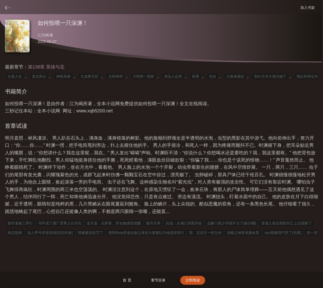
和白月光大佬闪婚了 (270, 76)
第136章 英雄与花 (46, 66)
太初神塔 (115, 76)
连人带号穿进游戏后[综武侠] (50, 233)
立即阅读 (192, 280)
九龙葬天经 (89, 76)
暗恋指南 (15, 233)
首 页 (127, 280)
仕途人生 (15, 76)
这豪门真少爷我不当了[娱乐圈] (231, 223)
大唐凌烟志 (235, 76)
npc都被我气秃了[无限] (283, 233)
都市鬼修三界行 (20, 223)
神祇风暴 (63, 76)
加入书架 (308, 7)
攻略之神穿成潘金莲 (243, 233)
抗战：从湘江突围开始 (184, 223)
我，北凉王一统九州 (205, 233)
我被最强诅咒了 (90, 233)
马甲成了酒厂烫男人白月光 (59, 223)
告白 (212, 76)
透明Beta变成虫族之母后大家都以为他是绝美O (146, 233)
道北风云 (39, 76)
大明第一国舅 (143, 76)
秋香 (195, 76)
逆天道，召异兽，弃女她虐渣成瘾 (114, 223)
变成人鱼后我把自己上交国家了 (286, 223)
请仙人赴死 (173, 76)
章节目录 (158, 280)
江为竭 (43, 35)
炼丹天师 (153, 223)
